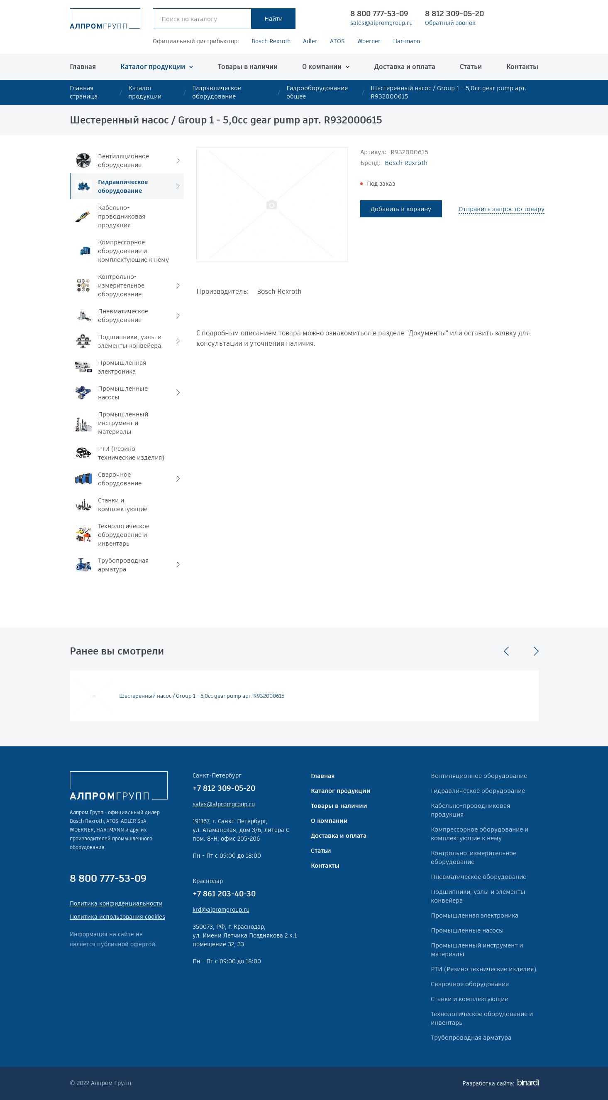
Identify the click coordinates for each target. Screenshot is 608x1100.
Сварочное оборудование (470, 983)
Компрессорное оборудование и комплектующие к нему (479, 833)
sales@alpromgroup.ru (381, 23)
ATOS (337, 41)
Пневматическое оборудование (478, 876)
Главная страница (84, 92)
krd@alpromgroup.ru (221, 910)
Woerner (369, 41)
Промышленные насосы (467, 930)
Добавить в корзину (401, 208)
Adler (310, 41)
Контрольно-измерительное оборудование (473, 857)
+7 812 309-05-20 (224, 788)
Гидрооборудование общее (317, 92)
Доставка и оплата (404, 66)
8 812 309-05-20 (454, 13)
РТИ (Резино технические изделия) (483, 969)
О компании (322, 66)
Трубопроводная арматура (471, 1037)
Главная (83, 66)
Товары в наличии (248, 66)
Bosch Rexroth (271, 41)
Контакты (522, 66)
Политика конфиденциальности (116, 903)
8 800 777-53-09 (379, 13)
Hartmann (406, 41)
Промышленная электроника (474, 915)
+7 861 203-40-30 (224, 893)
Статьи (471, 66)
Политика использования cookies (117, 917)
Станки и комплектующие (469, 998)
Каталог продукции (152, 66)
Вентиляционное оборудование (479, 775)
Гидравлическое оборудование (216, 92)
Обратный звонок (450, 23)
